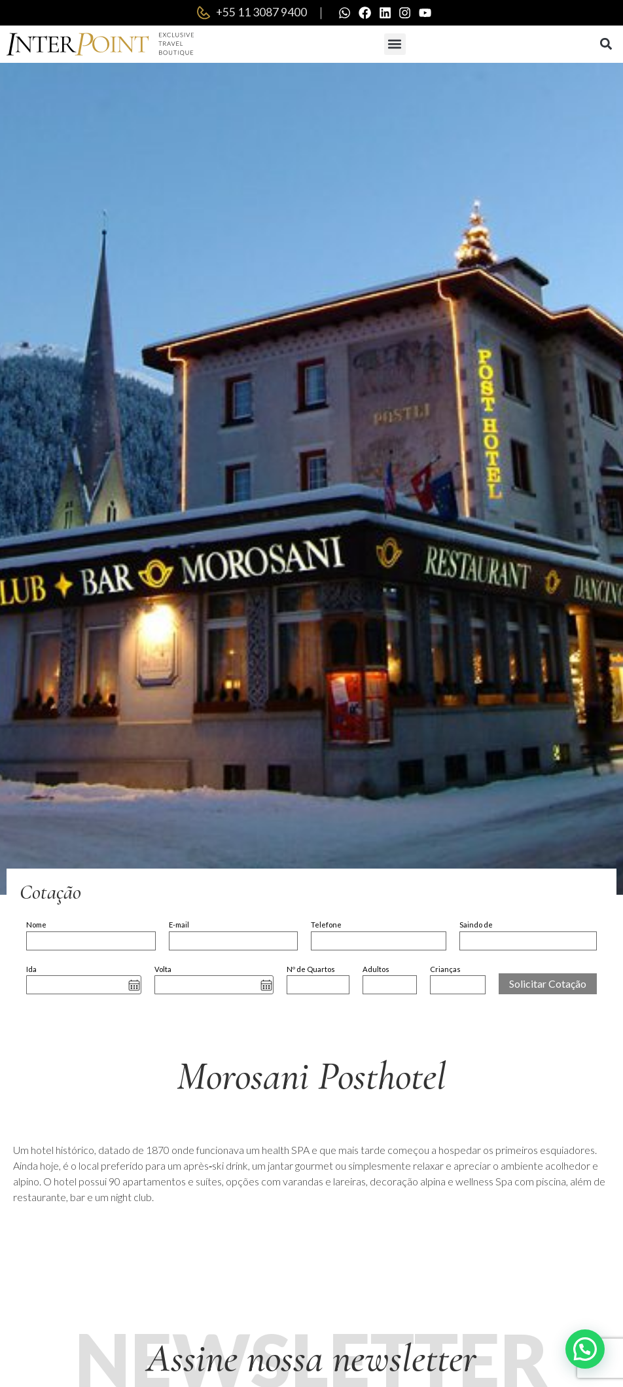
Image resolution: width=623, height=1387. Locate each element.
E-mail (179, 925)
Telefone (326, 925)
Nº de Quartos (311, 969)
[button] (395, 45)
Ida (31, 969)
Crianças (445, 969)
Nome (36, 925)
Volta (162, 969)
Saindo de (476, 925)
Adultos (376, 969)
